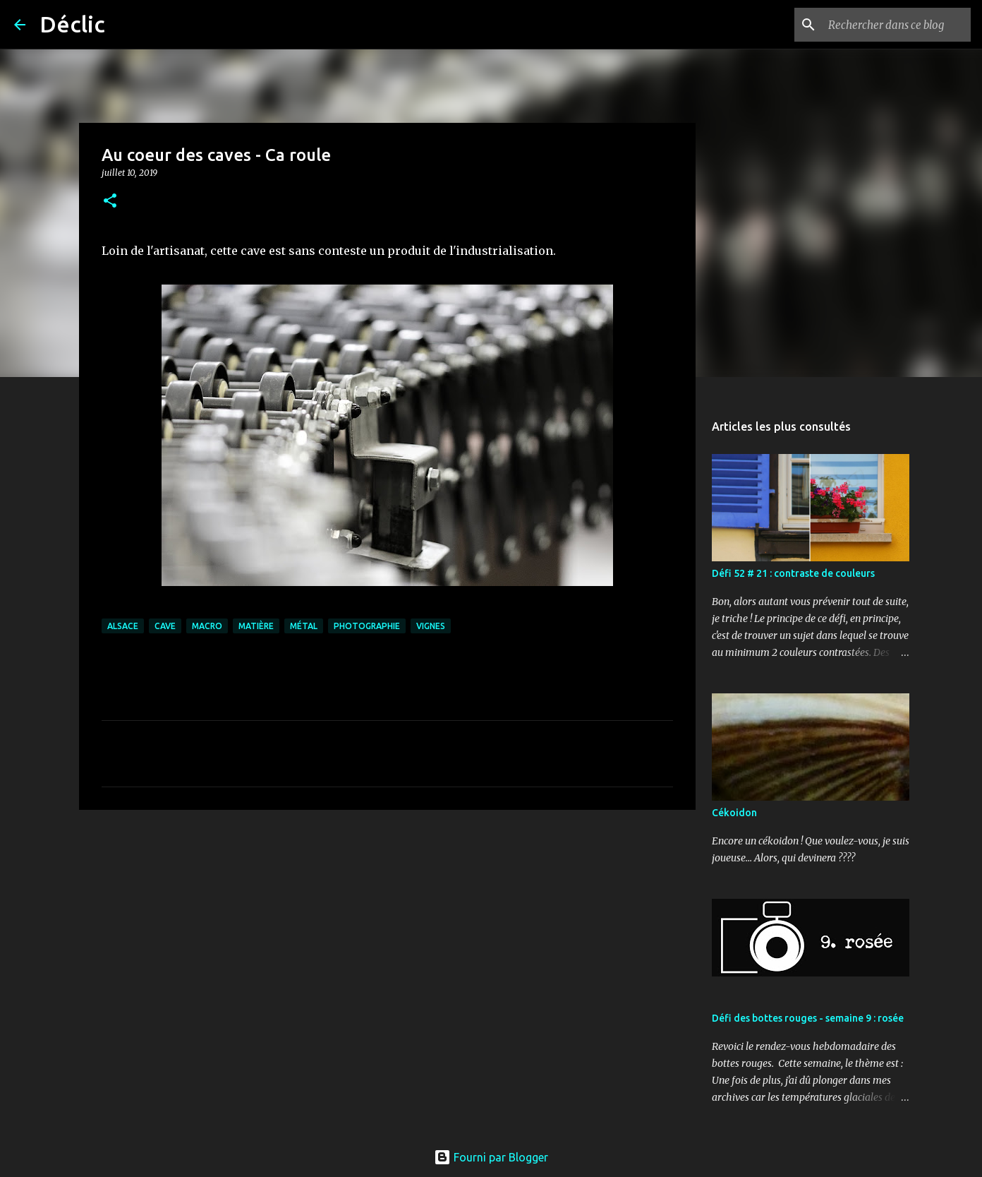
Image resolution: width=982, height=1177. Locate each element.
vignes (430, 626)
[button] (110, 201)
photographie (367, 626)
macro (207, 626)
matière (256, 626)
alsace (122, 626)
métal (303, 626)
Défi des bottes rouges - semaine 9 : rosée (808, 1018)
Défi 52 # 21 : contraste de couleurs (793, 573)
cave (165, 626)
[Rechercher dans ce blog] (897, 25)
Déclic (72, 24)
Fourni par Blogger (491, 1157)
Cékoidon (734, 812)
